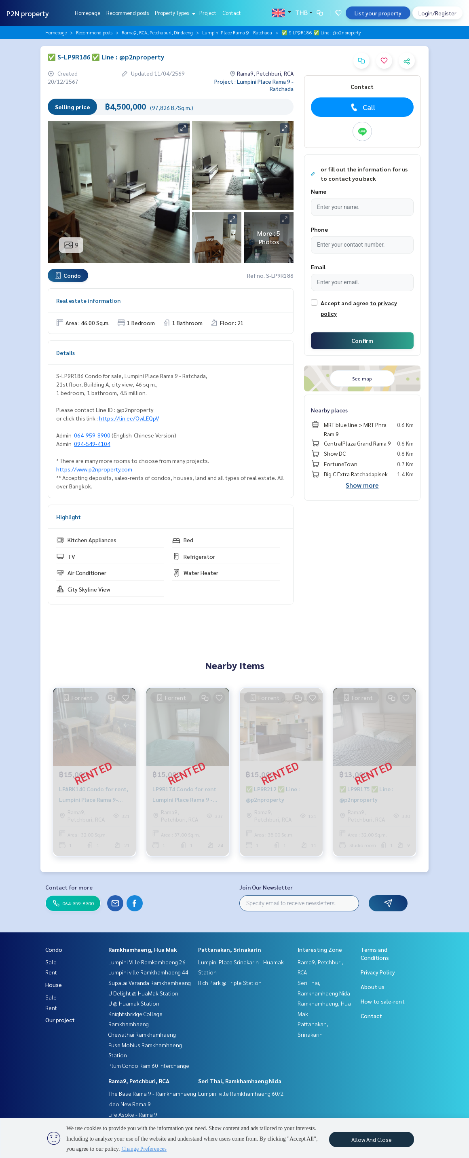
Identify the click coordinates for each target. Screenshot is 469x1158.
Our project (60, 1019)
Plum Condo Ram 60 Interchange (148, 1065)
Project (207, 12)
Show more (362, 485)
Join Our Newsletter (266, 887)
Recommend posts (127, 12)
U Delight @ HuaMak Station (143, 993)
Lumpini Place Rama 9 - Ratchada (237, 32)
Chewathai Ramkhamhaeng (142, 1034)
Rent (51, 972)
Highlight (68, 516)
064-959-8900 (92, 435)
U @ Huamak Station (133, 1003)
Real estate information (88, 300)
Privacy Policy (378, 972)
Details (65, 352)
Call (362, 107)
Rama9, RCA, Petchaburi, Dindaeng (157, 32)
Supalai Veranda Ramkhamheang (149, 982)
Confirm (362, 340)
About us (372, 986)
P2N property (27, 13)
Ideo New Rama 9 (129, 1103)
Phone (319, 229)
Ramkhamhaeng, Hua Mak (142, 949)
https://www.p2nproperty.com (94, 469)
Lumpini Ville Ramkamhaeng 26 (147, 962)
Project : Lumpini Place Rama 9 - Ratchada (254, 85)
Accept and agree (344, 302)
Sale (51, 962)
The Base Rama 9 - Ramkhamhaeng (152, 1093)
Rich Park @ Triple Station (230, 982)
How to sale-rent (383, 1001)
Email (318, 266)
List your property (378, 13)
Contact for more (69, 887)
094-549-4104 (92, 443)
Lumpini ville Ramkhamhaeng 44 (148, 972)
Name (318, 191)
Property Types (174, 12)
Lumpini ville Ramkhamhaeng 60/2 (241, 1093)
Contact (231, 12)
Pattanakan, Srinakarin (229, 949)
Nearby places (329, 410)
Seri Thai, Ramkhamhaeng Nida (239, 1080)
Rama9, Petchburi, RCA (138, 1080)
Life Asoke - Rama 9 (132, 1114)
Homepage (87, 12)
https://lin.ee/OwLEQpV (129, 418)
